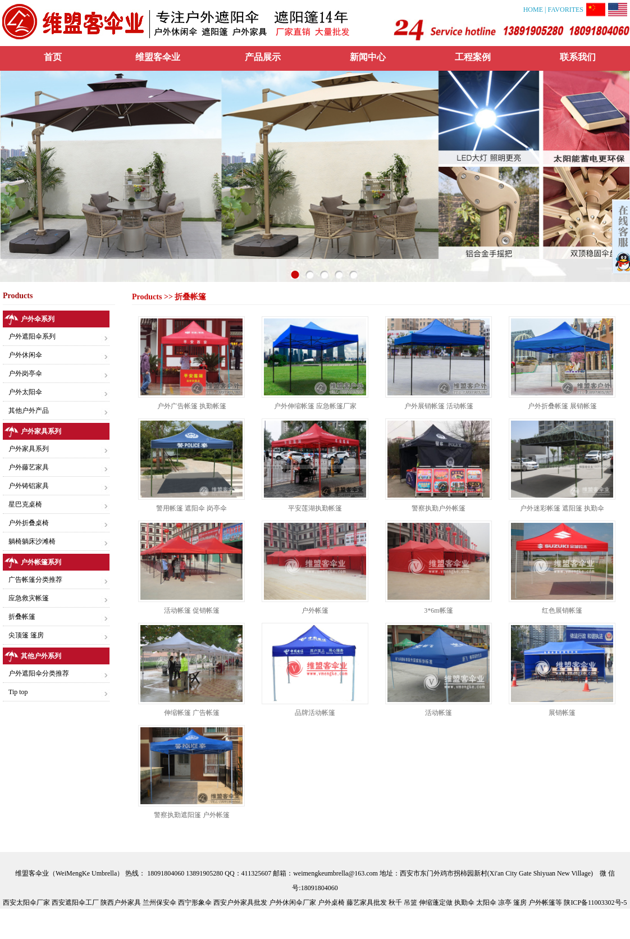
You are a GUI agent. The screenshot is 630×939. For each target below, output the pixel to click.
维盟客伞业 (157, 57)
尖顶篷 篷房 (26, 635)
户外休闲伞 (25, 355)
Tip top (18, 692)
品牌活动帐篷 (315, 713)
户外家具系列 (28, 449)
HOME (534, 9)
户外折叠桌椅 (28, 523)
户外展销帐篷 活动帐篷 (438, 406)
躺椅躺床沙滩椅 (32, 541)
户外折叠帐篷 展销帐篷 (562, 406)
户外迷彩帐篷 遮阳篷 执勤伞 (562, 508)
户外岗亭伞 (25, 373)
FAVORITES (565, 9)
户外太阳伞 (25, 392)
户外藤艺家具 (28, 467)
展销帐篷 (562, 713)
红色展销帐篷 (562, 610)
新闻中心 (368, 57)
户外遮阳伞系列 (32, 336)
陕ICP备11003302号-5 (595, 902)
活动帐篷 (438, 713)
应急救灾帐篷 (28, 598)
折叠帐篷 (21, 617)
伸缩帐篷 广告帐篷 (192, 713)
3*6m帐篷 (438, 610)
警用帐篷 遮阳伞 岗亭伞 (191, 508)
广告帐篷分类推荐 (35, 580)
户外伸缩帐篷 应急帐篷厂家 (315, 406)
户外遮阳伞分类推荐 (38, 673)
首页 (53, 57)
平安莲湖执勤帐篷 (315, 508)
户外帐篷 (315, 610)
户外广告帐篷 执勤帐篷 (191, 406)
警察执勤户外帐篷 (438, 508)
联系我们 (578, 57)
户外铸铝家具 (28, 486)
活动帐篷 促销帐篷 (192, 610)
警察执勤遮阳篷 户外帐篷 (192, 815)
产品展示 (263, 57)
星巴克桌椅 (25, 504)
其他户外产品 (28, 410)
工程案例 (473, 57)
